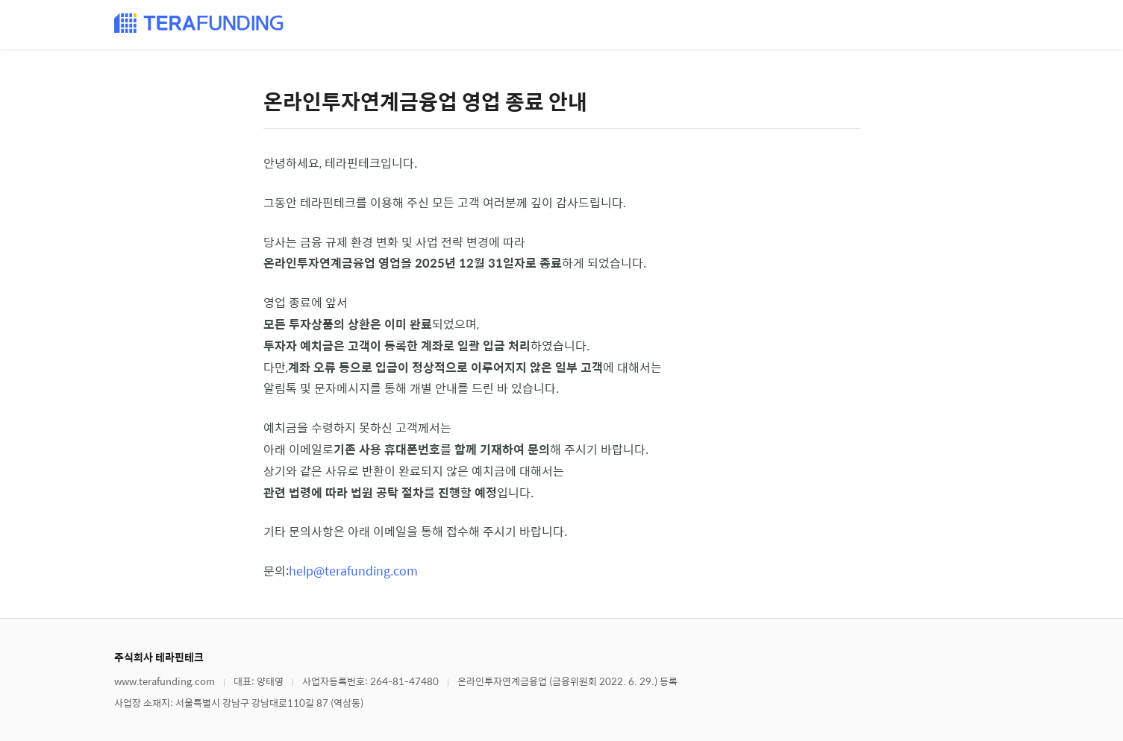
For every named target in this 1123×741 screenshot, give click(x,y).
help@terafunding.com (353, 570)
